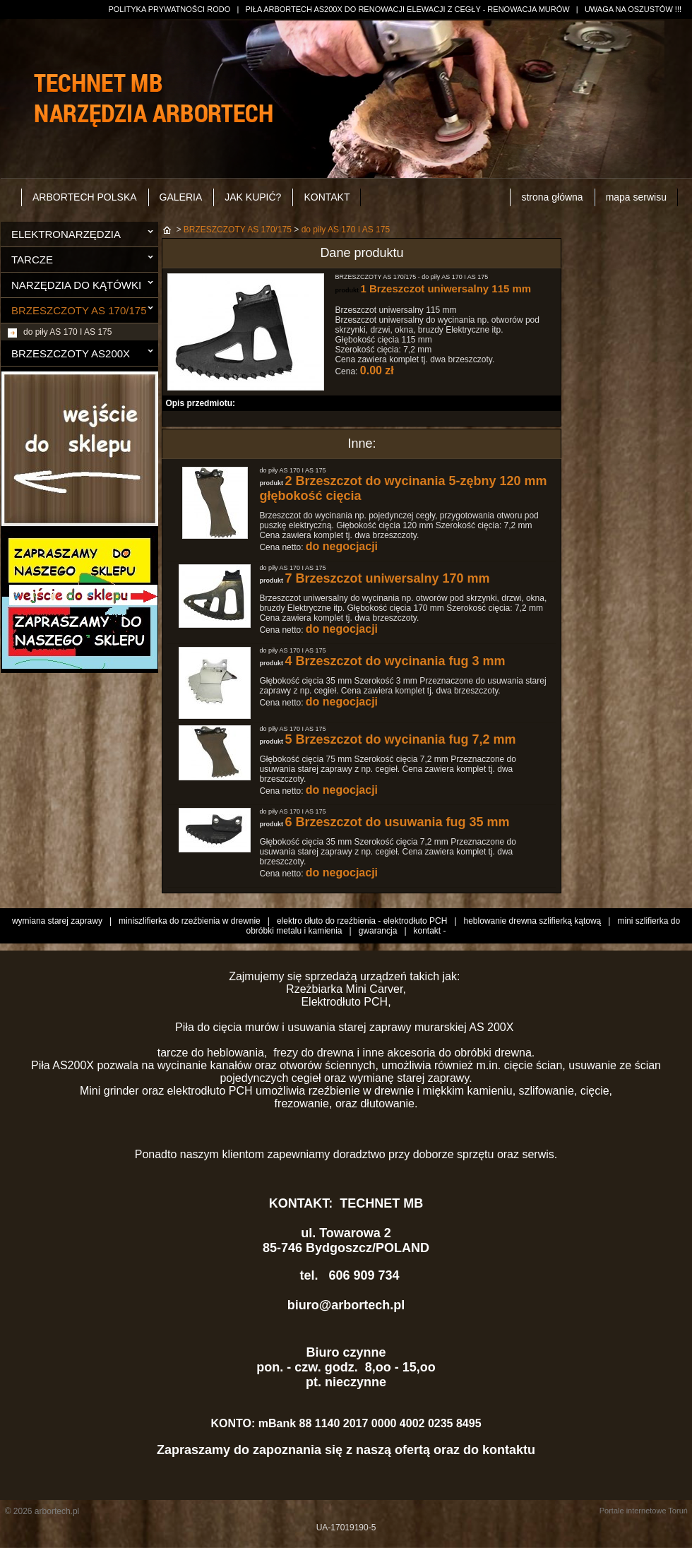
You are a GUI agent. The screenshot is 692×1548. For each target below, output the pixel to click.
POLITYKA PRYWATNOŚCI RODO (169, 9)
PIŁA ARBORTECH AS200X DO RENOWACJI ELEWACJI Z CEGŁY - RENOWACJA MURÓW (407, 9)
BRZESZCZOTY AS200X (70, 353)
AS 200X (493, 1027)
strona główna (552, 197)
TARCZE (32, 260)
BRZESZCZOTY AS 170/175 (78, 310)
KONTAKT (327, 197)
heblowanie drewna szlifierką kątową (533, 921)
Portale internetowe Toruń (643, 1510)
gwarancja (378, 931)
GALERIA (181, 197)
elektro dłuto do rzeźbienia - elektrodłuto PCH (362, 921)
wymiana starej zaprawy (57, 921)
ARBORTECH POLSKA (84, 197)
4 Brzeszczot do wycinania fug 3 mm (395, 661)
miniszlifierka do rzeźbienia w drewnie (190, 921)
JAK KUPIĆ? (253, 197)
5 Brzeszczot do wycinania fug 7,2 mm (400, 739)
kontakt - (430, 931)
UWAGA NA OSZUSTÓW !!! (633, 9)
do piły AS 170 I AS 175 (67, 332)
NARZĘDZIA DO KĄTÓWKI (76, 285)
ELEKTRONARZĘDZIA (66, 234)
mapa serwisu (636, 197)
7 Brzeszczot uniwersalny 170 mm (387, 578)
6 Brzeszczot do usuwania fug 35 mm (397, 822)
